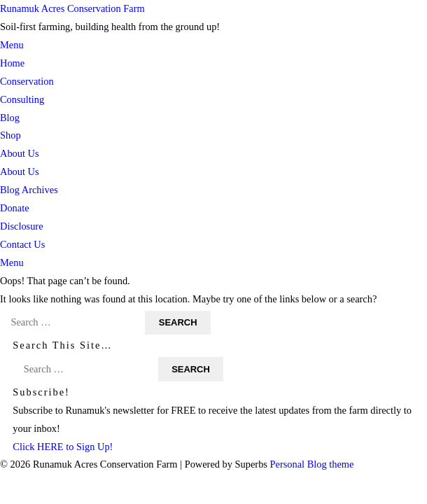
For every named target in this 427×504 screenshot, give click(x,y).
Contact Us (22, 244)
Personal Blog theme (312, 464)
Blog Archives (29, 189)
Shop (10, 135)
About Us (19, 153)
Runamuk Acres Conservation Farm (72, 8)
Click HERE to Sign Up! (63, 446)
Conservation (27, 81)
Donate (14, 208)
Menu (12, 44)
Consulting (22, 99)
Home (12, 63)
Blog (10, 117)
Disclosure (21, 226)
